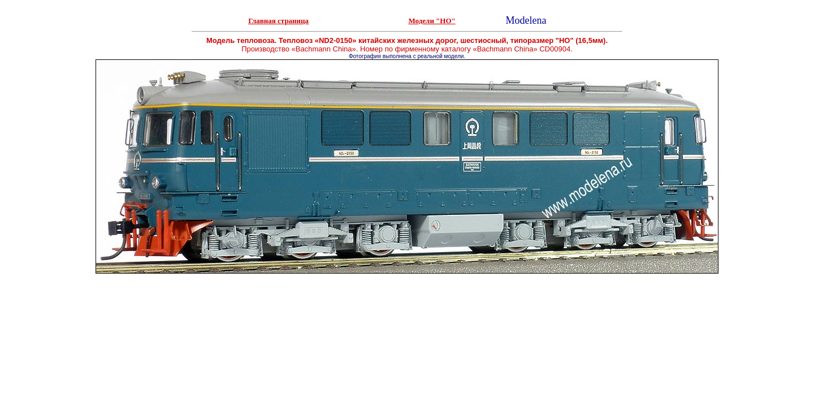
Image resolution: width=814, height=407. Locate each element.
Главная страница (278, 20)
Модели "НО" (432, 20)
